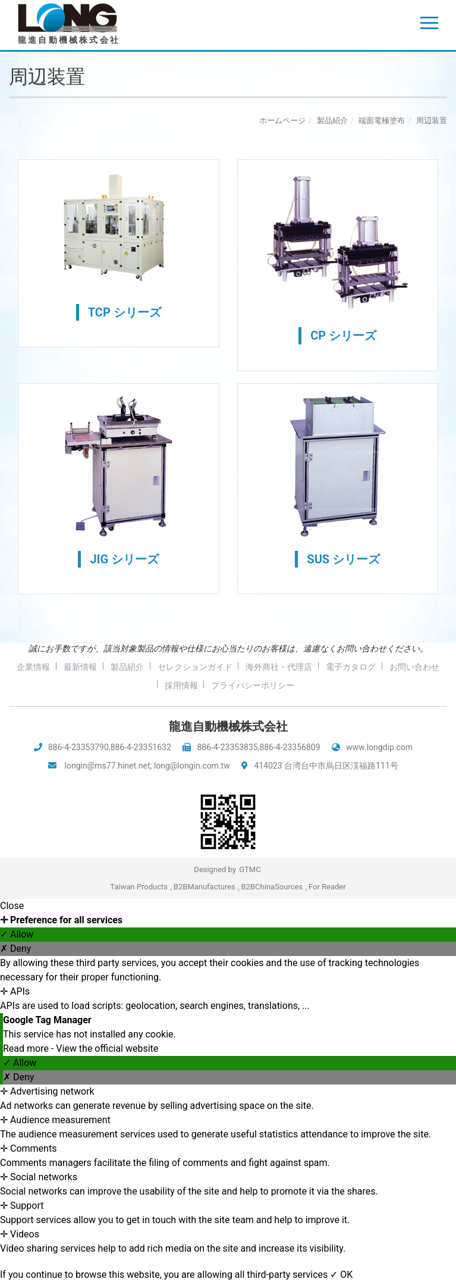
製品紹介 (332, 120)
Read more (27, 1048)
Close (12, 905)
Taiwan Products (139, 886)
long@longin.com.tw (192, 765)
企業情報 (61, 667)
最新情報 (110, 667)
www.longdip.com (379, 747)
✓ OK (341, 1274)
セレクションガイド (227, 667)
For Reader (327, 886)
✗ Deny (15, 948)
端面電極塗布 (381, 120)
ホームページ (282, 120)
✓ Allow (16, 934)
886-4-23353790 (78, 747)
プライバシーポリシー (286, 685)
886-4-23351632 (141, 747)
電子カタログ (386, 667)
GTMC (249, 869)
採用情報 (212, 685)
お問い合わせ (156, 685)
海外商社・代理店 (312, 667)
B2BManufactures (204, 886)
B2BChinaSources (272, 886)
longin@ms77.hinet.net (107, 765)
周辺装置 (431, 120)
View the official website (107, 1048)
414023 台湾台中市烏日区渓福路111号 (326, 765)
